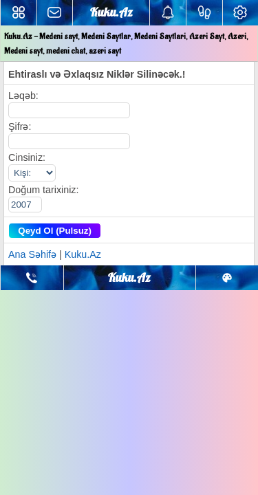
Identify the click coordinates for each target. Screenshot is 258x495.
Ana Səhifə (32, 254)
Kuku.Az (83, 254)
